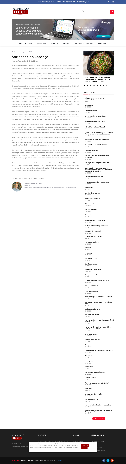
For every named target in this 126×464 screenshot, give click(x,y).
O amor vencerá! (90, 377)
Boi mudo (88, 247)
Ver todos (99, 418)
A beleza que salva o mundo (94, 269)
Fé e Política (89, 361)
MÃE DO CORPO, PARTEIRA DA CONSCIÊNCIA (95, 98)
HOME (20, 44)
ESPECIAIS (55, 44)
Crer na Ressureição (91, 291)
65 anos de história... (91, 334)
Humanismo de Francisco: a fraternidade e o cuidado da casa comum (99, 327)
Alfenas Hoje (16, 460)
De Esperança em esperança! (94, 176)
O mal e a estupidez (91, 264)
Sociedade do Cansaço (92, 198)
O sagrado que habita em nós (94, 275)
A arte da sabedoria (91, 399)
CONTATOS (103, 44)
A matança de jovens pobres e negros (97, 139)
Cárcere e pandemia (91, 150)
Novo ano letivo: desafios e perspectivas (98, 405)
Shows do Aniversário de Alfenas (95, 116)
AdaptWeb (59, 460)
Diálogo (87, 345)
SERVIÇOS (90, 44)
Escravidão (88, 215)
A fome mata (89, 388)
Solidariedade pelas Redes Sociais (96, 145)
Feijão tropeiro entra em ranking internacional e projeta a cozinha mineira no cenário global (96, 79)
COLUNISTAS (79, 44)
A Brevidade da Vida (91, 209)
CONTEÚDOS (42, 44)
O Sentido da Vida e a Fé (93, 231)
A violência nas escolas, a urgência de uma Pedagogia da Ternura (98, 411)
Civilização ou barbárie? (92, 309)
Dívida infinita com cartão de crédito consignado (97, 156)
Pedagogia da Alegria (92, 242)
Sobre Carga (89, 105)
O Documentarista (91, 110)
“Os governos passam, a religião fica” (97, 383)
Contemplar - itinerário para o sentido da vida (98, 302)
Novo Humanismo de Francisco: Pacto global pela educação (99, 320)
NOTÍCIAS (29, 44)
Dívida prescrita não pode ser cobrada (97, 163)
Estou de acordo (85, 447)
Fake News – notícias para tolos (95, 121)
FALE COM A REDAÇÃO (18, 2)
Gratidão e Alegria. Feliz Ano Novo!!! (97, 280)
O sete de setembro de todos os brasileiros (99, 350)
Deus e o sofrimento (91, 286)
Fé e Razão (88, 253)
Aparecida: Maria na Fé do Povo (95, 372)
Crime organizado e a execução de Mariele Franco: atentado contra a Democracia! (99, 133)
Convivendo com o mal (92, 193)
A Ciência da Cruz (90, 204)
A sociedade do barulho (92, 339)
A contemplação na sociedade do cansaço (98, 297)
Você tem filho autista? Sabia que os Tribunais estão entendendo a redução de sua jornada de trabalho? (98, 169)
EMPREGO (67, 44)
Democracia (89, 367)
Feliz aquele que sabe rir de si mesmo (97, 182)
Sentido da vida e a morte (93, 237)
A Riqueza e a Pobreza (92, 314)
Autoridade (89, 187)
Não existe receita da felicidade (95, 127)
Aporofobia (89, 356)
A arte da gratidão (91, 258)
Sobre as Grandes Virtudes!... (94, 394)
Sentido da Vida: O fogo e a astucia (96, 226)
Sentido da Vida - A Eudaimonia (95, 220)
